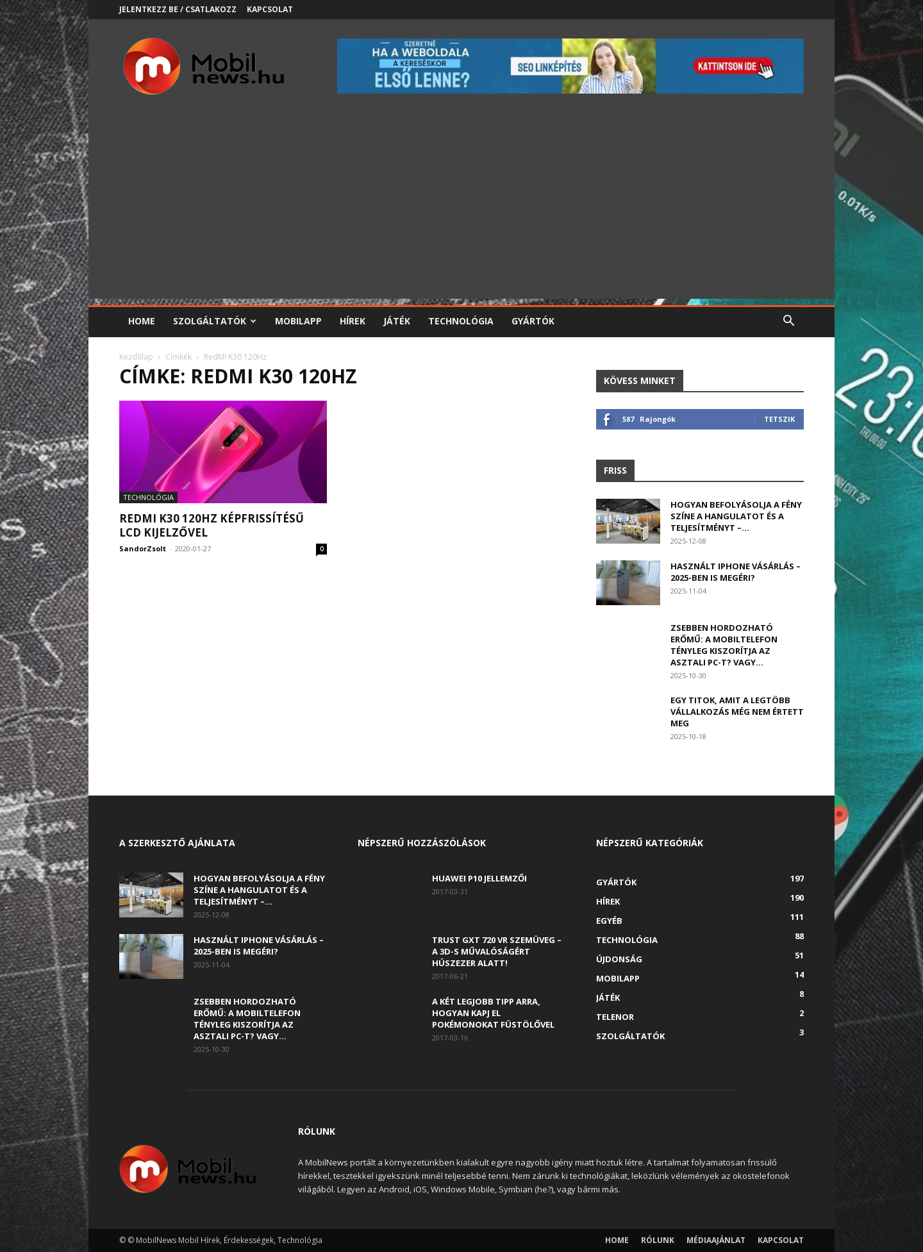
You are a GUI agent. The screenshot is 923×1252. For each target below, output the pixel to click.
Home (141, 321)
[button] (788, 322)
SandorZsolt (142, 548)
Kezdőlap (136, 356)
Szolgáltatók (214, 321)
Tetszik (779, 419)
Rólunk (657, 1240)
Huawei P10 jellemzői (479, 878)
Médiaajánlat (715, 1240)
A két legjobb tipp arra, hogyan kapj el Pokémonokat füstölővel (493, 1013)
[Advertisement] (461, 209)
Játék (396, 321)
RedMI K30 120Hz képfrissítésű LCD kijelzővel (211, 525)
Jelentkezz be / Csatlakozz (178, 9)
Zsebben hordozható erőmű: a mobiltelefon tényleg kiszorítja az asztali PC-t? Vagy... (723, 645)
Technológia (461, 321)
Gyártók (532, 321)
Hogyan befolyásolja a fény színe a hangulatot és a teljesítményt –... (736, 516)
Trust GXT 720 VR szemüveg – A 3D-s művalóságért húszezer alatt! (496, 951)
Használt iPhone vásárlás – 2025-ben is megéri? (735, 571)
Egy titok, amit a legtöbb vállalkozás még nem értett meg (737, 711)
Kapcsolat (270, 9)
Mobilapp (298, 321)
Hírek (352, 321)
